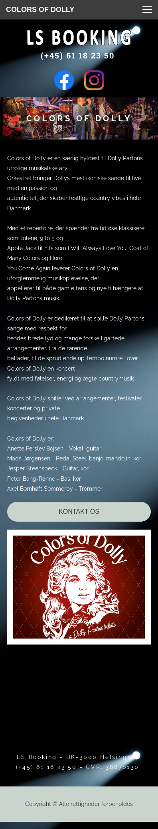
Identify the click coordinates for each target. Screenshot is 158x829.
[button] (147, 9)
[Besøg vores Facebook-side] (64, 80)
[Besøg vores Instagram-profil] (94, 80)
